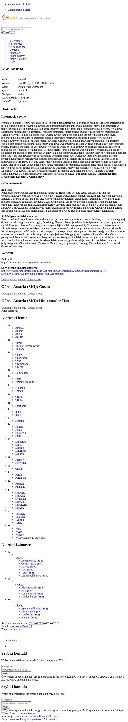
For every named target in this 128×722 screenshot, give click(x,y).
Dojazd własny (16, 55)
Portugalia (20, 477)
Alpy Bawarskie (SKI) (33, 587)
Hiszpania (20, 405)
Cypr (18, 360)
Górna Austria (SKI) (32, 563)
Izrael (18, 414)
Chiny (18, 354)
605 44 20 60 (8, 32)
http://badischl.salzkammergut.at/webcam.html (26, 262)
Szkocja (19, 501)
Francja (19, 390)
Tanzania (20, 516)
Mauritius (20, 450)
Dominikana (21, 372)
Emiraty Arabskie (24, 381)
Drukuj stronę (34, 279)
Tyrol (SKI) (27, 572)
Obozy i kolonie (17, 58)
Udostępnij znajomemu (13, 279)
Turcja (18, 522)
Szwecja (19, 507)
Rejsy (11, 61)
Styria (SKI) (27, 569)
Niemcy (19, 459)
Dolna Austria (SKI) (32, 560)
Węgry (19, 531)
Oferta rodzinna (17, 46)
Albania (19, 327)
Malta (18, 444)
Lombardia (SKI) (30, 614)
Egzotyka (13, 49)
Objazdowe (14, 52)
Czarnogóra (21, 363)
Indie (18, 411)
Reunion (19, 483)
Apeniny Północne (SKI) (34, 608)
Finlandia (20, 387)
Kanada (19, 426)
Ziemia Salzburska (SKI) (34, 575)
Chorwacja (21, 357)
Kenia (18, 429)
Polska (18, 474)
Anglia (18, 333)
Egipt (18, 378)
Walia (18, 528)
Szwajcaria (21, 504)
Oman (18, 468)
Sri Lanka (20, 498)
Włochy (19, 534)
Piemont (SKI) (29, 617)
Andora (19, 330)
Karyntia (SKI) (29, 566)
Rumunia (20, 486)
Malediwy (20, 441)
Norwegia (20, 462)
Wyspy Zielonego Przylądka (30, 537)
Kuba (18, 435)
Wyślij (5, 673)
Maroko (19, 447)
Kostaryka (20, 432)
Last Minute (15, 40)
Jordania (19, 420)
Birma (18, 342)
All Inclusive (15, 43)
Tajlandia (20, 513)
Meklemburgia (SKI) (32, 596)
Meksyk (19, 453)
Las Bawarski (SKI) (32, 593)
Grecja (18, 396)
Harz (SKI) (27, 590)
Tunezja (19, 519)
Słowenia (20, 495)
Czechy (19, 366)
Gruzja (19, 399)
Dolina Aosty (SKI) (31, 611)
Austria (19, 336)
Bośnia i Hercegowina (27, 345)
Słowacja (20, 492)
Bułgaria (19, 348)
